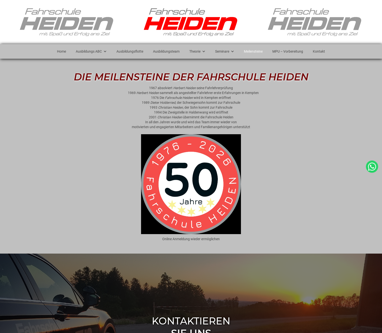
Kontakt (319, 51)
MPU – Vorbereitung (287, 51)
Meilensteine (253, 51)
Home (61, 51)
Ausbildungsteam (166, 51)
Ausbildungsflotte (129, 51)
